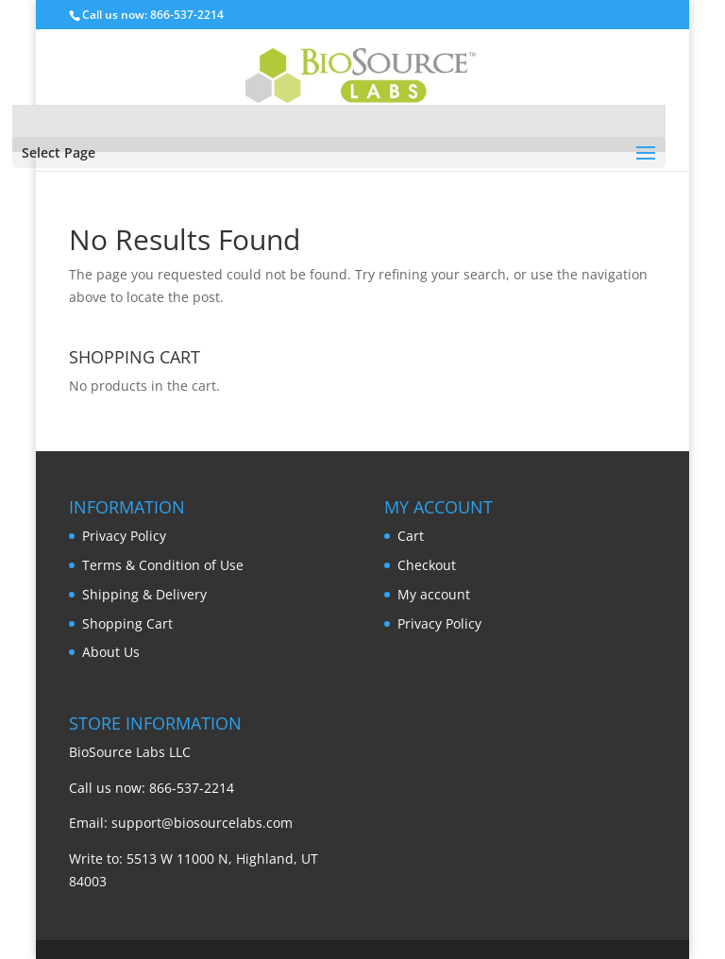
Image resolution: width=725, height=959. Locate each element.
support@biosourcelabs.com (202, 823)
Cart (410, 536)
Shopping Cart (127, 623)
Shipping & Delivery (144, 594)
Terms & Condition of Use (163, 565)
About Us (111, 652)
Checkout (426, 565)
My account (433, 594)
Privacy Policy (124, 536)
